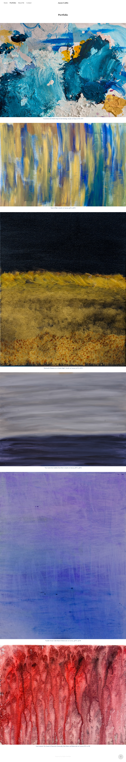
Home (6, 3)
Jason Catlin (63, 3)
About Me (21, 3)
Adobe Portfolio (66, 756)
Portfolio (13, 3)
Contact (28, 3)
